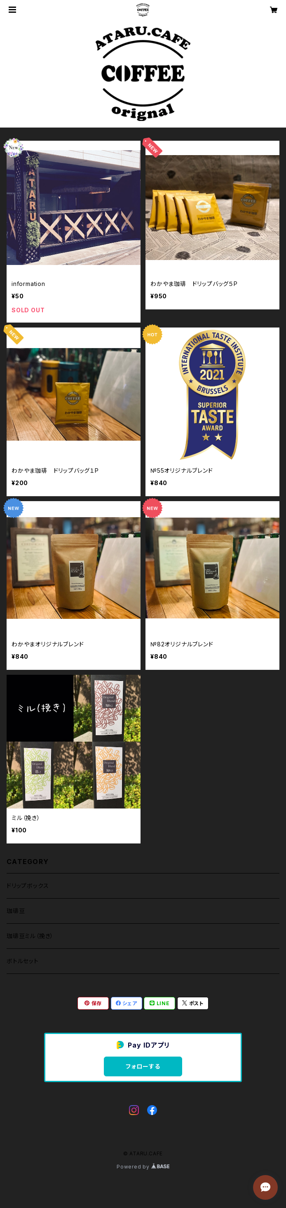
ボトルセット (23, 960)
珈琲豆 (16, 910)
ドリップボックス (28, 885)
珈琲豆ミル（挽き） (30, 935)
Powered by (143, 1167)
